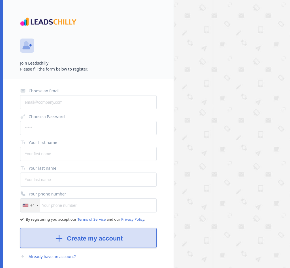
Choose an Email (39, 90)
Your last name (38, 168)
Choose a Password (42, 116)
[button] (30, 205)
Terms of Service (91, 219)
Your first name (38, 142)
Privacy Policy (132, 219)
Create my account (88, 238)
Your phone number (43, 194)
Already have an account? (48, 256)
